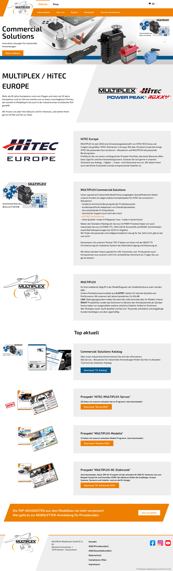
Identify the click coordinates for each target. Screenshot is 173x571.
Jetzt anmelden (149, 512)
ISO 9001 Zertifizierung (93, 216)
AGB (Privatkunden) (99, 546)
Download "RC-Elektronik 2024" (100, 485)
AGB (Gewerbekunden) (100, 550)
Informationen (43, 12)
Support (74, 12)
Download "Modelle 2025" (97, 443)
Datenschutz (95, 555)
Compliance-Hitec (98, 559)
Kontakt (93, 541)
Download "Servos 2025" (96, 406)
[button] (164, 39)
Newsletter (89, 12)
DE (152, 4)
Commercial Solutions (110, 12)
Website (43, 4)
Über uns (60, 12)
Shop (56, 4)
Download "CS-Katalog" (95, 370)
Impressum (94, 564)
